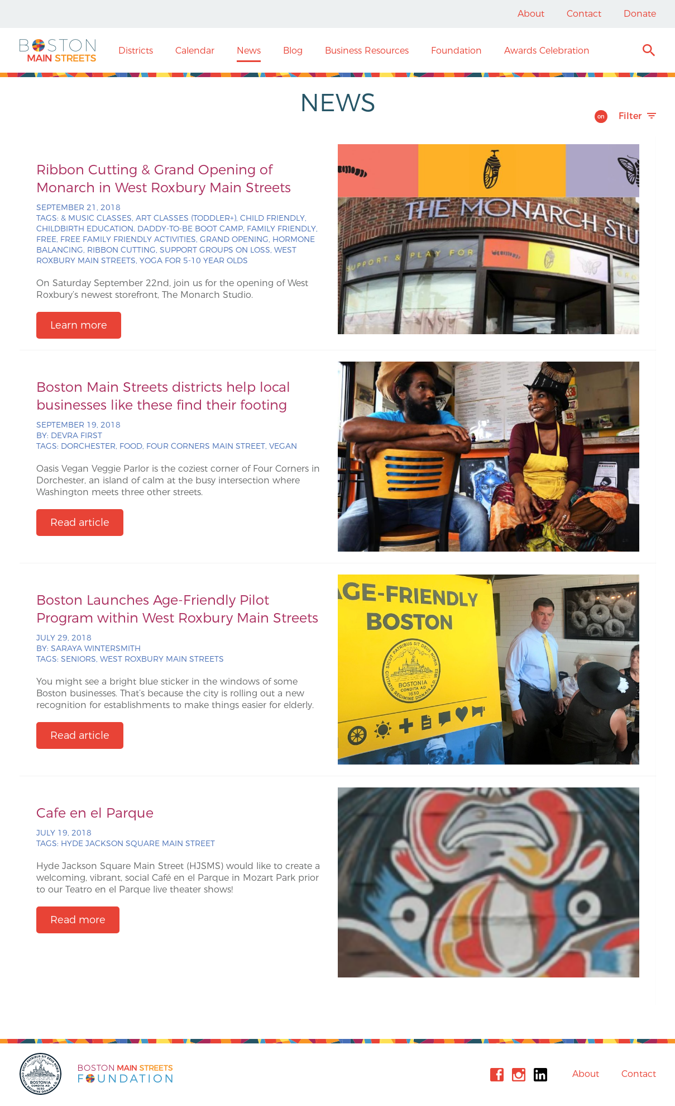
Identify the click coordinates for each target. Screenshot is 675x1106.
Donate (640, 13)
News (249, 50)
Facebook (497, 1074)
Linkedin (540, 1074)
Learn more (78, 325)
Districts (135, 50)
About (531, 13)
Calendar (194, 50)
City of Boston (42, 1074)
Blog (293, 50)
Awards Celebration (547, 50)
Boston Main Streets (58, 50)
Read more (78, 920)
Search (648, 52)
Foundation (456, 50)
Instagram (518, 1074)
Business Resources (367, 50)
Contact (584, 13)
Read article (79, 522)
